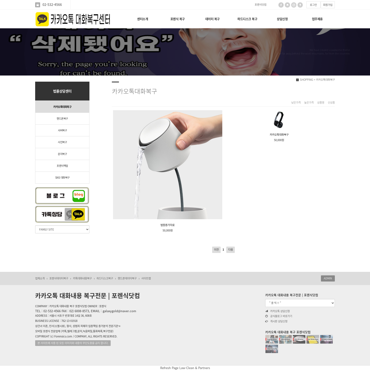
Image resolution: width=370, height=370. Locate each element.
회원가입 (327, 5)
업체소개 (40, 278)
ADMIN (328, 278)
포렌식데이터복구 (58, 278)
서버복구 (62, 130)
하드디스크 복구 (247, 19)
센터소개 (142, 19)
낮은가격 (296, 103)
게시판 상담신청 (276, 321)
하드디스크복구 (105, 278)
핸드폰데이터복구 (127, 278)
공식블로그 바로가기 (278, 316)
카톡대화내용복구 (82, 278)
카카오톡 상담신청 (277, 311)
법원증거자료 (167, 168)
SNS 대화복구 (62, 178)
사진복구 (62, 142)
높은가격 (309, 103)
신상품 (331, 103)
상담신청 (282, 19)
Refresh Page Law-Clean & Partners (185, 368)
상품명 (320, 103)
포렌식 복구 (177, 19)
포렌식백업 (62, 166)
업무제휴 (317, 19)
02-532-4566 (52, 4)
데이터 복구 (212, 19)
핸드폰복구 (62, 119)
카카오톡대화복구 (62, 107)
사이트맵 (146, 278)
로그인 (313, 5)
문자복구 (62, 154)
